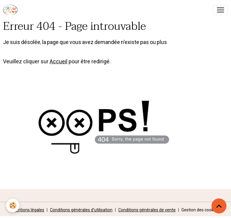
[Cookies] (13, 205)
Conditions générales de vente (147, 209)
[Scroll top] (218, 205)
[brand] (11, 10)
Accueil (58, 61)
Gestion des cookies (200, 209)
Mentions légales (28, 209)
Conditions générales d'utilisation (81, 209)
